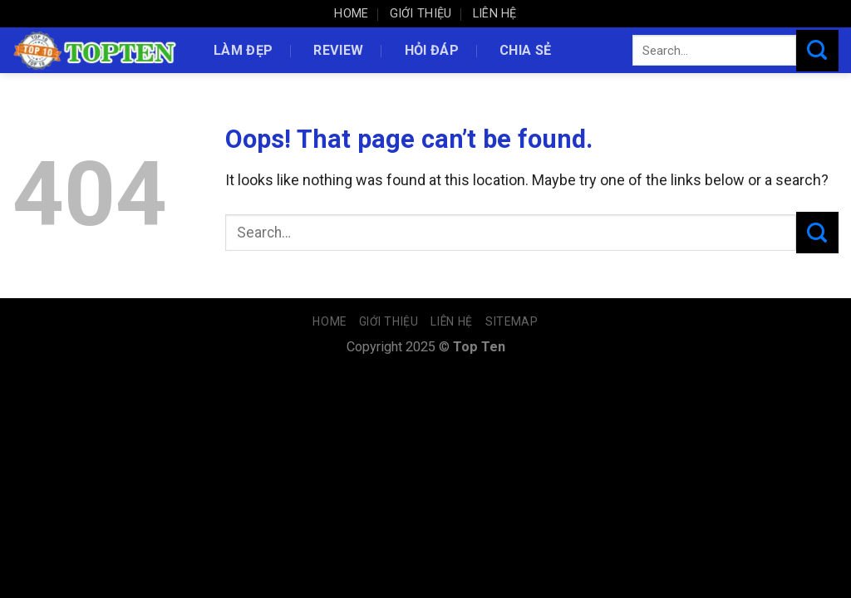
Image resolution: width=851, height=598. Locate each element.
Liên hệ (495, 14)
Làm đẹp (243, 50)
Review (338, 50)
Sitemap (512, 321)
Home (351, 14)
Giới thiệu (421, 14)
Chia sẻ (525, 50)
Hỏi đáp (432, 50)
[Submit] (817, 50)
